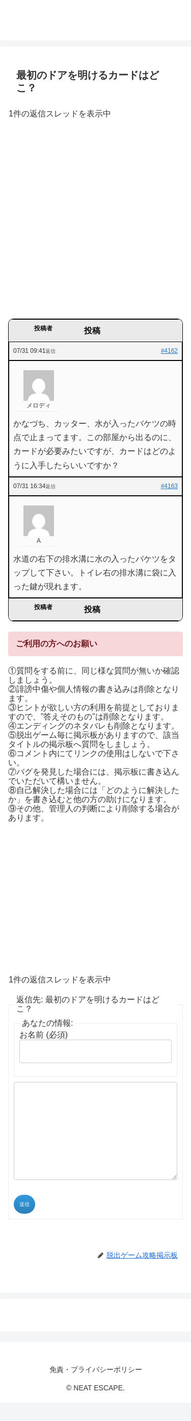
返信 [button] (50, 351)
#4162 (169, 350)
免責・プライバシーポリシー (95, 1388)
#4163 (169, 486)
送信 (24, 1222)
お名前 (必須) (43, 1034)
